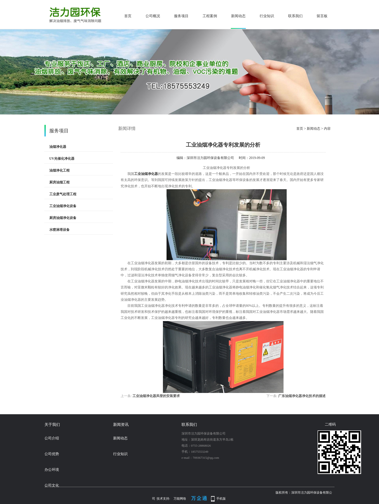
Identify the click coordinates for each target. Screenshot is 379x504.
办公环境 (51, 470)
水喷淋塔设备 (59, 230)
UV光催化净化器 (61, 158)
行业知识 (267, 16)
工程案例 (210, 16)
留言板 (322, 16)
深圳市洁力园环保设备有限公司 (210, 158)
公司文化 (51, 485)
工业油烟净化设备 (62, 206)
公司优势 (51, 454)
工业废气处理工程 (62, 194)
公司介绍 (51, 438)
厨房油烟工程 (59, 182)
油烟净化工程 (59, 170)
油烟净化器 (57, 147)
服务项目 (181, 16)
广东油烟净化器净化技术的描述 (302, 396)
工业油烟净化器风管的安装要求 (156, 396)
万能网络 (180, 498)
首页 (127, 16)
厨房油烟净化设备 (62, 218)
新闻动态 (238, 16)
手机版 (221, 498)
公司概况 (153, 16)
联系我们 (295, 16)
